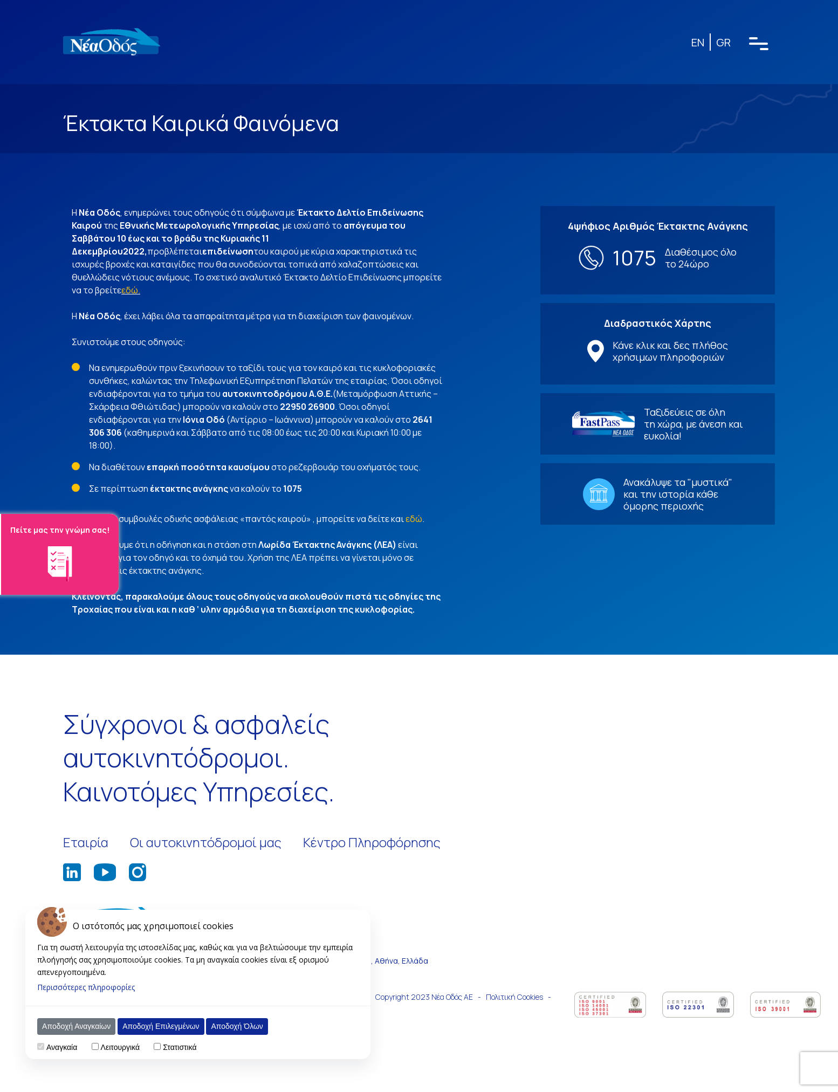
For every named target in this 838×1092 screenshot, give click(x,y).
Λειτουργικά (120, 1047)
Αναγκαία (61, 1047)
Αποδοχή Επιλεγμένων (160, 1026)
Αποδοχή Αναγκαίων (76, 1026)
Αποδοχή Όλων (237, 1026)
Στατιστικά (179, 1047)
